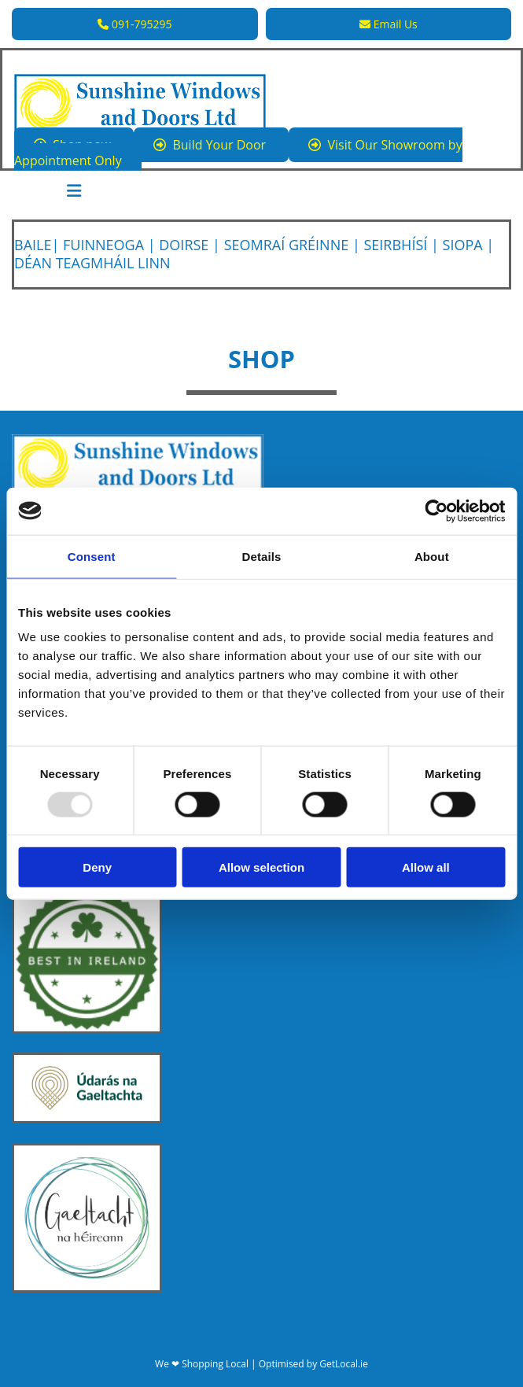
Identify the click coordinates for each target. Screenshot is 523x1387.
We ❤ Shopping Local (202, 1363)
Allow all (426, 867)
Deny (97, 867)
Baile (32, 244)
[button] (135, 24)
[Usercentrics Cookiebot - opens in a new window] (436, 510)
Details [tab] (262, 556)
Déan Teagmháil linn (92, 262)
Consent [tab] (92, 556)
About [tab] (431, 556)
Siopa (463, 244)
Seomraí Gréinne (286, 244)
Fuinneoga (103, 244)
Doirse (183, 244)
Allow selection (261, 867)
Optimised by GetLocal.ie (313, 1363)
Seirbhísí (395, 244)
